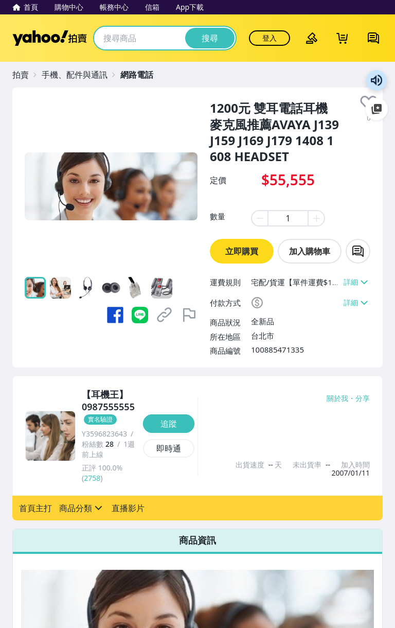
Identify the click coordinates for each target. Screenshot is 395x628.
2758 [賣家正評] (92, 478)
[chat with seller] (358, 251)
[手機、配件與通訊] (80, 74)
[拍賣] (25, 74)
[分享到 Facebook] (115, 315)
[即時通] (168, 448)
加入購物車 (309, 251)
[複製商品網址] (164, 315)
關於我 (337, 398)
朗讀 (376, 80)
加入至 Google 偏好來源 (376, 109)
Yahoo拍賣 (49, 38)
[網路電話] (142, 74)
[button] (35, 508)
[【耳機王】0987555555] (109, 407)
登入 (269, 38)
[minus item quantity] (259, 218)
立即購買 (241, 251)
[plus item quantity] (317, 218)
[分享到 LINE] (140, 315)
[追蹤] (168, 423)
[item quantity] (288, 218)
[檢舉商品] (189, 315)
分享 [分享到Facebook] (362, 398)
